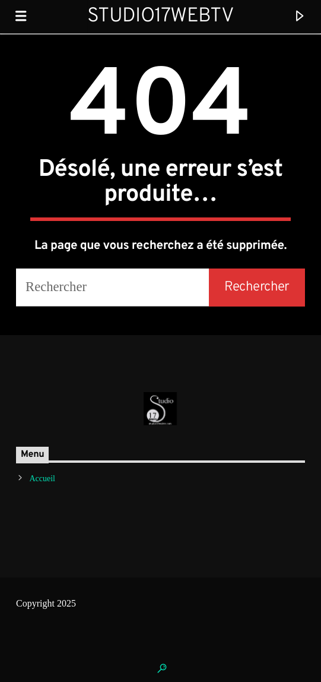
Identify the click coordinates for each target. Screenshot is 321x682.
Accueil (42, 478)
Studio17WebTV (160, 16)
